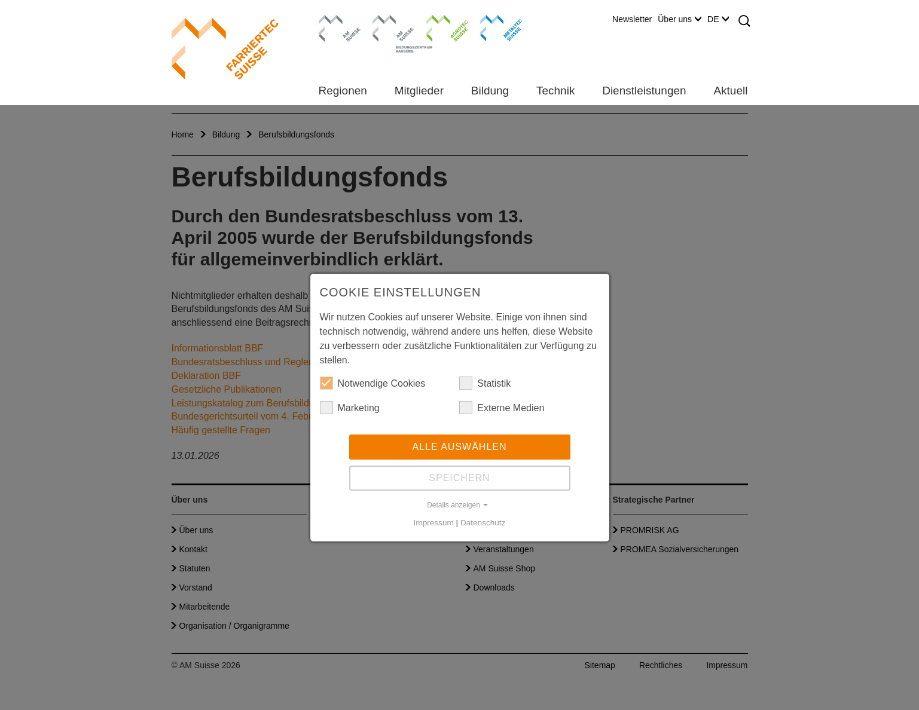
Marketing (350, 407)
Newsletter (632, 19)
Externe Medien (501, 407)
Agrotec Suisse (438, 27)
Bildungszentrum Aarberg (393, 27)
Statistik (485, 383)
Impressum (434, 522)
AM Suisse (336, 21)
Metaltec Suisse (493, 27)
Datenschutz (483, 522)
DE (717, 19)
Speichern (459, 478)
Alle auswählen (459, 447)
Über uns (679, 19)
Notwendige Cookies (373, 383)
